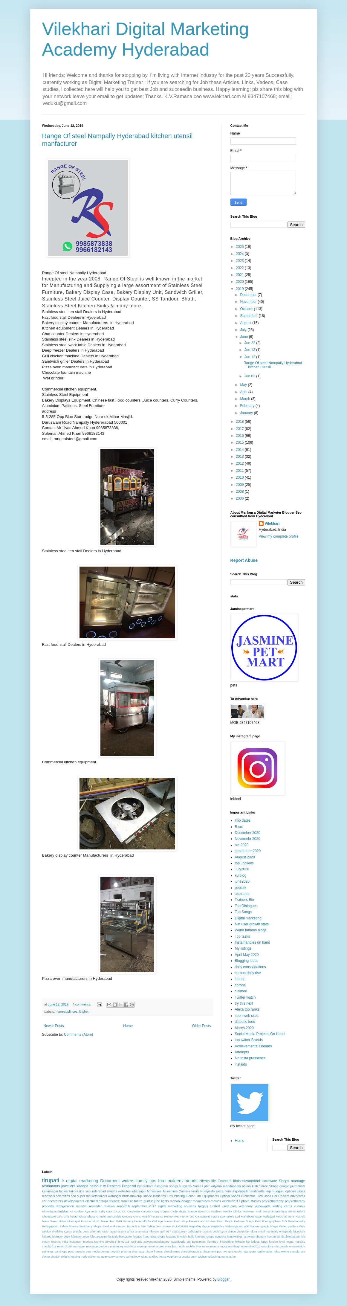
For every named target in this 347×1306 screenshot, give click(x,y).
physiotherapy (295, 1201)
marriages (79, 1246)
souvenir (190, 1206)
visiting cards (282, 1206)
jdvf (207, 1186)
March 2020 (244, 1028)
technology (133, 1256)
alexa (220, 1191)
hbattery (261, 1236)
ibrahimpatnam (291, 1236)
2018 (240, 421)
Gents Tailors (296, 1211)
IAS (176, 1216)
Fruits (195, 1191)
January (247, 413)
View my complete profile (279, 536)
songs (173, 1186)
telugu (144, 1256)
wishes (202, 1256)
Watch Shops (269, 1226)
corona (240, 985)
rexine (285, 1251)
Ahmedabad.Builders (55, 1211)
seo (73, 1196)
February (247, 406)
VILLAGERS (180, 1226)
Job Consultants (200, 1216)
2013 (240, 456)
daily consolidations (250, 967)
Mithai (62, 1221)
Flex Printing (176, 1196)
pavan (246, 1186)
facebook (299, 1231)
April (244, 392)
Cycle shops (178, 1211)
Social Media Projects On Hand (260, 1034)
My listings (243, 948)
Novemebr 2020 (247, 839)
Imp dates (243, 820)
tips (152, 1180)
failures (46, 1236)
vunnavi (299, 1206)
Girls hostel (71, 1216)
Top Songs (243, 912)
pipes (301, 1191)
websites (124, 1191)
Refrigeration (50, 1226)
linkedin (240, 1241)
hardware (249, 1236)
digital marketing (82, 1180)
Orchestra (248, 1196)
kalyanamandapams (156, 1241)
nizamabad (251, 1181)
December (249, 295)
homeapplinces (66, 1011)
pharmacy (138, 1251)
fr (63, 1180)
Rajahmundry (296, 1221)
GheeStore (49, 1216)
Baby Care (106, 1211)
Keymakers (227, 1216)
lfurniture (212, 1241)
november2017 (251, 1246)
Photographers (271, 1221)
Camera (184, 1191)
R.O (284, 1221)
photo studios (251, 1201)
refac (277, 1251)
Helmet (168, 1216)
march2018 (49, 1246)
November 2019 (111, 1221)
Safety (63, 1226)
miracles (170, 1246)
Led (237, 1216)
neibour (96, 1186)
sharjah (55, 1256)
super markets (87, 1196)
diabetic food (245, 1022)
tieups (162, 1256)
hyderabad (144, 1186)
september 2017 (144, 1206)
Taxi (143, 1226)
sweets (112, 1191)
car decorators (52, 1201)
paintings (47, 1251)
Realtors (114, 1186)
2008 (240, 491)
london (273, 1241)
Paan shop (181, 1221)
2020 (240, 282)
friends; (114, 1201)
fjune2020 (125, 1236)
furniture (127, 1201)
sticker (92, 1256)
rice (81, 1191)
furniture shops (204, 1236)
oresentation (297, 1246)
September (249, 316)
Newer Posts (54, 1026)
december (243, 1231)
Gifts (60, 1216)
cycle (224, 1231)
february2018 (98, 1236)
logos (264, 1241)
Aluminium (170, 1191)
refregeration (65, 1206)
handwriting (234, 1236)
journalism (297, 1186)
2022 (240, 268)
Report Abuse (244, 560)
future (138, 1201)
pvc (219, 1251)
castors (207, 1231)
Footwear (249, 1211)
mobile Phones (195, 1246)
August (246, 323)
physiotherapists (191, 1251)
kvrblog (241, 875)
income (56, 1241)
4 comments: (82, 1004)
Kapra (215, 1216)
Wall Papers (252, 1226)
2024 (240, 254)
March (245, 399)
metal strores (156, 1246)
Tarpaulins (133, 1226)
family (142, 1180)
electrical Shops (96, 1201)
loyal (282, 1241)
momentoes (201, 1201)
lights (165, 1201)
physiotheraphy (273, 1201)
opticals (290, 1191)
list (248, 1241)
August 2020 (245, 857)
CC (124, 1211)
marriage (298, 1181)
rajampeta (249, 1251)
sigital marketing (170, 1206)
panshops (61, 1251)
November (249, 302)
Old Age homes (162, 1221)
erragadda (286, 1231)
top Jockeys (244, 863)
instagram (161, 1186)
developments (74, 1201)
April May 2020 (247, 955)
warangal (114, 1196)
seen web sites (247, 1016)
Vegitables (217, 1226)
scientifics (63, 1196)
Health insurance (152, 1216)
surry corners (116, 1256)
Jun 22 (250, 343)
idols (237, 1181)
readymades (265, 1251)
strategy (102, 1256)
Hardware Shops (275, 1181)
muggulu (278, 1191)
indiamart (75, 1241)
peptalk (241, 888)
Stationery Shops (90, 1226)
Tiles (259, 1196)
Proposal (129, 1186)
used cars (229, 1206)
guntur (148, 1201)
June (244, 337)
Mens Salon (50, 1221)
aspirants (242, 894)
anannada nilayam (147, 1231)
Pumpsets (208, 1191)
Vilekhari (272, 523)
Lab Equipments (207, 1196)
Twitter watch (245, 997)
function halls (185, 1236)
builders (175, 1180)
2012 (240, 463)
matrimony (116, 1246)
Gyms (137, 1216)
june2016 (123, 1241)
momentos (213, 1246)
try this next (244, 1003)
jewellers (68, 1186)
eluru (253, 1231)
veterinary (246, 1206)
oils (276, 1246)
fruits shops (157, 1236)
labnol (239, 979)
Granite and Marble (108, 1216)
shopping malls (78, 1256)
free (162, 1180)
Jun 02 (250, 376)
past (71, 1251)
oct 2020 (242, 845)
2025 (240, 247)
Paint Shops (225, 1221)
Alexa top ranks (247, 1009)
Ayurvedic (91, 1211)
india (65, 1241)
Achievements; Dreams (253, 1046)
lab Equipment (196, 1241)
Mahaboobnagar (251, 1216)
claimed (241, 991)
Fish (255, 1186)
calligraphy (195, 1231)
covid (216, 1231)
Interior (184, 1216)
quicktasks (235, 1251)
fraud (146, 1236)
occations (268, 1246)
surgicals (185, 1186)
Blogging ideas (247, 961)
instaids (241, 1064)
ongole (284, 1246)
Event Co (204, 1211)
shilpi (64, 1256)
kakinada (136, 1241)
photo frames (154, 1251)
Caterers (224, 1181)
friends (190, 1180)
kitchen (84, 1011)
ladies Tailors (68, 1191)
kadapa (82, 1186)
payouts (80, 1251)
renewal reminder (89, 1206)
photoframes (172, 1251)
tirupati (50, 1180)
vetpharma (174, 1256)
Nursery (128, 1221)
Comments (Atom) (78, 1034)
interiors (87, 1241)
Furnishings (279, 1211)
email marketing (268, 1231)
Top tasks (242, 936)
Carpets (146, 1211)
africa (130, 1231)
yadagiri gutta (216, 1256)
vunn (194, 1256)
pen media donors (97, 1251)
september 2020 (248, 851)
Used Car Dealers (276, 1196)
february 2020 (80, 1236)
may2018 (130, 1246)
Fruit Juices (263, 1211)
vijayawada (262, 1206)
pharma (126, 1251)
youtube (230, 1256)
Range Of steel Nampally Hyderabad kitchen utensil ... (273, 365)
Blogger (223, 1279)
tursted (215, 1206)
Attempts (242, 1052)
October (247, 309)
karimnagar (50, 1191)
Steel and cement (114, 1226)
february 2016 (61, 1236)
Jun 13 (250, 350)
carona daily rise (248, 973)
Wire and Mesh (99, 1231)
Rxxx (239, 827)
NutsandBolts (142, 1221)
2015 (240, 442)
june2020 (242, 881)
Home (128, 1026)
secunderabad (95, 1191)
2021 (240, 275)
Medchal (281, 1216)
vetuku (186, 1256)
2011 (240, 471)
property (48, 1206)
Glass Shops (87, 1216)
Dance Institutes (154, 1196)
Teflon (151, 1226)
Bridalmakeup (132, 1196)
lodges (255, 1241)
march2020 (64, 1246)
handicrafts (257, 1191)
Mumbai (86, 1221)
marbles (300, 1241)
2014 (240, 450)
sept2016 (123, 1206)
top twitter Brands (249, 1040)
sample (294, 1251)
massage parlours (97, 1246)
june (157, 1201)
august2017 (179, 1231)
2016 (240, 436)
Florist (190, 1196)
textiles (153, 1256)
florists (229, 1191)
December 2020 (247, 833)
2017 (240, 429)
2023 (240, 261)
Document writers (117, 1180)
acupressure (118, 1231)
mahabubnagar (181, 1201)
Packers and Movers (202, 1221)
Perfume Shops (244, 1221)
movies (216, 1201)
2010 (240, 477)
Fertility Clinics (232, 1211)
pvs (225, 1251)
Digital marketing (248, 918)
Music (96, 1221)
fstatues (171, 1236)
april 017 (165, 1231)
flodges (137, 1236)
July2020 (242, 869)
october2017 (231, 1201)
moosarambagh (231, 1246)
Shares (73, 1226)
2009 (240, 485)
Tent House (163, 1226)
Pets (258, 1221)
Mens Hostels (296, 1216)
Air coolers (77, 1211)
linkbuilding (226, 1241)
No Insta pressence (250, 1058)
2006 (240, 498)
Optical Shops (230, 1196)
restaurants (51, 1186)
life (213, 1181)
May (244, 385)
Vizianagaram (234, 1226)
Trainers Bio (244, 900)
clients (204, 1181)
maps (289, 1241)
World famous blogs (251, 930)
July (243, 330)
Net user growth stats (252, 924)
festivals (113, 1236)
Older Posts (201, 1026)
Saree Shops (268, 1186)
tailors (102, 1196)
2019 (240, 289)
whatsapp (139, 1191)
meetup (142, 1246)
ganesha (220, 1236)
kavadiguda (178, 1241)
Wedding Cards (62, 1231)
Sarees (198, 1186)
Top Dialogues (246, 906)
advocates (297, 1196)
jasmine (99, 1241)
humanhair (273, 1236)
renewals (48, 1196)
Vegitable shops (199, 1226)
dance (232, 1231)
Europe (192, 1211)
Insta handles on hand (252, 942)
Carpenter (133, 1211)
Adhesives (153, 1191)
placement (209, 1251)
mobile (181, 1246)
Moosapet (73, 1221)
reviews (109, 1206)
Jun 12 (250, 357)
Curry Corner (160, 1211)
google (284, 1186)
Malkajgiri (269, 1216)
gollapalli (241, 1191)
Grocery (127, 1216)
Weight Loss (81, 1231)
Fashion (216, 1211)
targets (203, 1206)
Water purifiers (288, 1226)
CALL (117, 1211)
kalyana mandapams (226, 1186)
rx (104, 1186)
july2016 (111, 1241)
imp (268, 1191)
